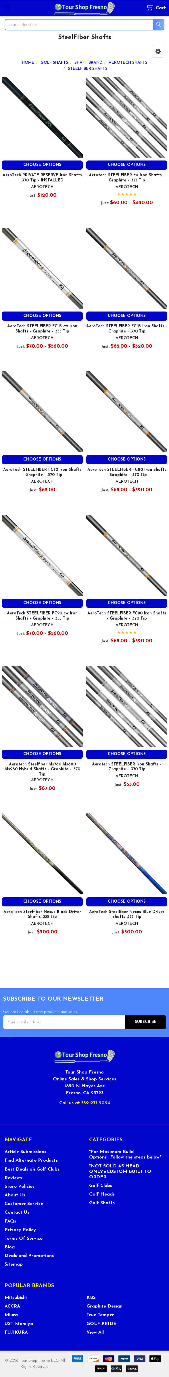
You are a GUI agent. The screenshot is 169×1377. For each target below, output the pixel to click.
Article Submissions (25, 1152)
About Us (15, 1195)
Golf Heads (102, 1194)
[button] (158, 51)
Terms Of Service (24, 1238)
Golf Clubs (100, 1185)
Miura (11, 1315)
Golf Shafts (102, 1203)
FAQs (10, 1221)
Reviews (13, 1178)
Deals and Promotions (29, 1256)
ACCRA (12, 1306)
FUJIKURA (16, 1332)
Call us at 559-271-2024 (84, 1103)
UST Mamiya (19, 1324)
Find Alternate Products (31, 1160)
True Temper (100, 1315)
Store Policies (19, 1186)
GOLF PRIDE (101, 1324)
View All (95, 1332)
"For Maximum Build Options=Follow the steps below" (125, 1155)
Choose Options (42, 165)
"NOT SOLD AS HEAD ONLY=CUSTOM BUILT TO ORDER (120, 1171)
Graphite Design (104, 1306)
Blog (10, 1247)
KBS (91, 1297)
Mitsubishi (16, 1297)
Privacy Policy (20, 1230)
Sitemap (14, 1264)
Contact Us (17, 1212)
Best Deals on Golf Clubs (32, 1169)
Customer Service (24, 1204)
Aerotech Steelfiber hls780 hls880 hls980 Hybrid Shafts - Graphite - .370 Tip (42, 769)
